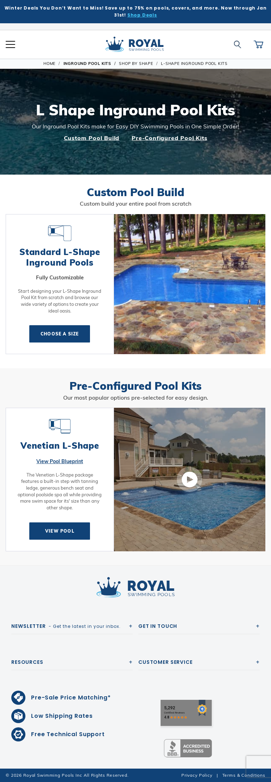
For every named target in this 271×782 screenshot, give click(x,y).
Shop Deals (142, 15)
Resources (27, 662)
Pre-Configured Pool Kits (169, 137)
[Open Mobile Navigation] (10, 44)
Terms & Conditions (243, 775)
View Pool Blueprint (59, 461)
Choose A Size (60, 334)
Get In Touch (157, 626)
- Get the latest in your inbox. (66, 626)
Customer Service (165, 662)
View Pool (59, 531)
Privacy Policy (196, 775)
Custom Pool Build (92, 137)
